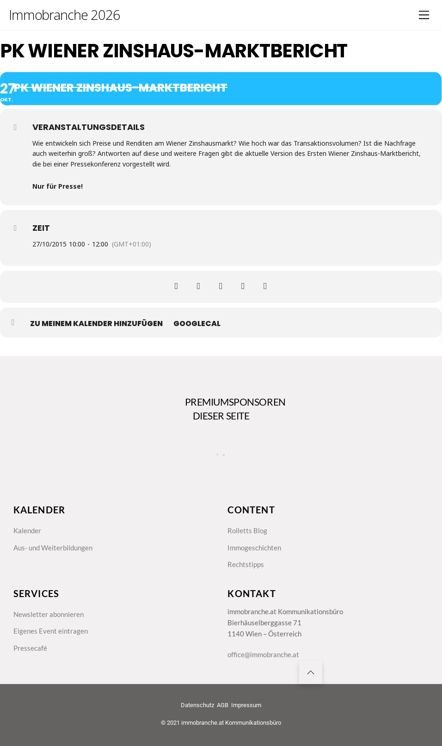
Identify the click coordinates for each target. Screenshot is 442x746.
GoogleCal (197, 323)
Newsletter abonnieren (48, 614)
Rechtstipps (245, 564)
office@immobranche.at (263, 654)
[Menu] (424, 15)
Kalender (27, 530)
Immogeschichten (254, 547)
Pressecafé (30, 648)
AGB (222, 705)
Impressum (246, 705)
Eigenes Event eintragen (50, 631)
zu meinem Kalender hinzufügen (96, 323)
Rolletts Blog (247, 530)
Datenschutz (197, 705)
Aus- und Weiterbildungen (52, 547)
